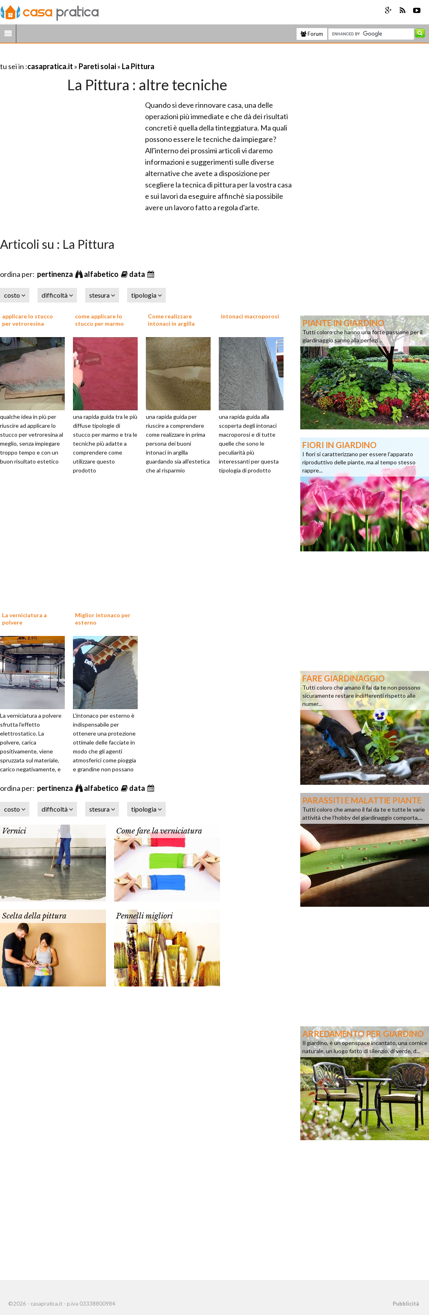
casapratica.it (50, 66)
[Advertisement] (95, 56)
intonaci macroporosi (250, 316)
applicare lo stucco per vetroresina (27, 320)
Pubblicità (406, 1303)
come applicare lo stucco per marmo (99, 320)
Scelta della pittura (34, 916)
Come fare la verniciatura (159, 831)
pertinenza (55, 274)
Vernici (14, 831)
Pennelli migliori (144, 916)
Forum (312, 33)
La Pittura (138, 66)
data (137, 274)
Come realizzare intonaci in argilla (171, 320)
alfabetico (102, 274)
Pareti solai (97, 66)
